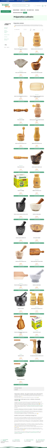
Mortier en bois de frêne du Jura (21, 261)
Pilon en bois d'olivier (20, 119)
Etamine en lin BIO (21, 355)
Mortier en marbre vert (21, 379)
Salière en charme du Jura (37, 190)
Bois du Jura (21, 47)
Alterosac (20, 354)
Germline (21, 189)
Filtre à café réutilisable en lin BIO (20, 72)
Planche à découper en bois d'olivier (37, 261)
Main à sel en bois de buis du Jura (20, 143)
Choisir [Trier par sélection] (38, 29)
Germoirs (5, 36)
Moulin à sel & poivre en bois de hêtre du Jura (20, 96)
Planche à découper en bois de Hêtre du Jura (20, 49)
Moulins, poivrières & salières (6, 31)
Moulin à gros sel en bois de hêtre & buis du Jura (37, 120)
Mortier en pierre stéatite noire (21, 237)
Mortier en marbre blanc (37, 214)
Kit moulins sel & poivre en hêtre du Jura (36, 355)
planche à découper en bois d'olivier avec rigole (35, 405)
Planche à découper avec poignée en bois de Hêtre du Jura (37, 96)
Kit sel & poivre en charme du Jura (36, 308)
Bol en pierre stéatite (36, 237)
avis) (24, 1)
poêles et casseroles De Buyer (31, 432)
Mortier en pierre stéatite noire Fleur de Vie (21, 214)
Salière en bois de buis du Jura (37, 143)
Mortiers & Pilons (6, 34)
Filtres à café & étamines (6, 39)
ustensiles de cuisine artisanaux (19, 432)
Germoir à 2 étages (21, 190)
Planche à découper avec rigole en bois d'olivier (20, 332)
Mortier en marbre (21, 308)
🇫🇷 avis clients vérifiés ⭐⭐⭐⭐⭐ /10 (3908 (23, 1)
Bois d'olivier (37, 71)
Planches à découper (6, 28)
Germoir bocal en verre (37, 332)
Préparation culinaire (7, 24)
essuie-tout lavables (36, 431)
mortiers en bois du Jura (19, 411)
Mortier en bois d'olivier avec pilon (36, 72)
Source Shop (21, 71)
